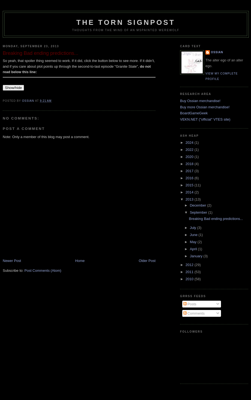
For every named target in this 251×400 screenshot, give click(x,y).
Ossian (217, 52)
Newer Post (12, 261)
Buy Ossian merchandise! (200, 101)
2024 (190, 143)
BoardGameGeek (194, 113)
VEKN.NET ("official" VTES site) (205, 119)
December (198, 205)
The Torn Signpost (125, 22)
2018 (190, 164)
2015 (190, 185)
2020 (190, 157)
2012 (190, 265)
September (199, 212)
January (197, 256)
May (194, 242)
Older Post (147, 261)
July (193, 228)
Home (80, 261)
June (194, 235)
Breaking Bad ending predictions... (216, 219)
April (194, 249)
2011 (190, 272)
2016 (190, 178)
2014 (190, 192)
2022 (190, 150)
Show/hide (13, 88)
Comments (194, 313)
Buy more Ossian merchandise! (204, 107)
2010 (190, 279)
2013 (190, 199)
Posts (189, 304)
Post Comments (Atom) (43, 270)
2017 (190, 171)
